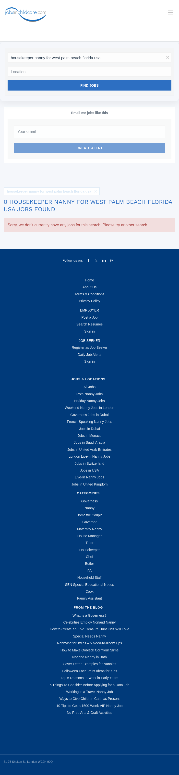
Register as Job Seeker (89, 347)
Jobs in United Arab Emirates (89, 449)
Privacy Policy (89, 301)
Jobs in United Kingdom (90, 484)
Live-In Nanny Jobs (89, 477)
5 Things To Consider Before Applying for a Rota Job (90, 685)
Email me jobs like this (89, 113)
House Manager (89, 536)
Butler (89, 564)
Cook (89, 591)
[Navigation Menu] (170, 12)
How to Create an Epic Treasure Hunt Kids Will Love (89, 629)
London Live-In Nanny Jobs (89, 456)
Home (89, 280)
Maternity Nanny (89, 529)
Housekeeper (89, 550)
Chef (89, 557)
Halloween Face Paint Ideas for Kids (89, 671)
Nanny (89, 508)
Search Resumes (89, 324)
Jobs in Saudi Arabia (89, 442)
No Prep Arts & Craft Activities (89, 713)
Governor (89, 522)
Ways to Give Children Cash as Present (89, 699)
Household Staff (89, 577)
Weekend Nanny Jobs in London (89, 408)
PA (89, 571)
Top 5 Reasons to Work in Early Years (89, 678)
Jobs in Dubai (89, 429)
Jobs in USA (89, 470)
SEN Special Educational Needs (89, 585)
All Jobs (89, 387)
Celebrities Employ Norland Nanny (89, 622)
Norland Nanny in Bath (89, 657)
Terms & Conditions (89, 294)
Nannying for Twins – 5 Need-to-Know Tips (89, 643)
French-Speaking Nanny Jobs (89, 422)
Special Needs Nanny (89, 636)
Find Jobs (89, 85)
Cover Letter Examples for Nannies (89, 664)
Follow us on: (72, 260)
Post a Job (89, 317)
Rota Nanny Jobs (89, 394)
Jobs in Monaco (89, 436)
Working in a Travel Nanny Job (89, 692)
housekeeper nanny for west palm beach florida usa (49, 191)
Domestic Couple (89, 515)
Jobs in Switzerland (89, 463)
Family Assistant (89, 598)
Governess (89, 501)
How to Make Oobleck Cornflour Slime (89, 650)
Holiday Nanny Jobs (89, 401)
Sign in (89, 331)
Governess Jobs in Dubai (89, 415)
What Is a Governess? (89, 615)
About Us (90, 287)
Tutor (89, 543)
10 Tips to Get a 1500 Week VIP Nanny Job (89, 706)
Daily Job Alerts (89, 355)
